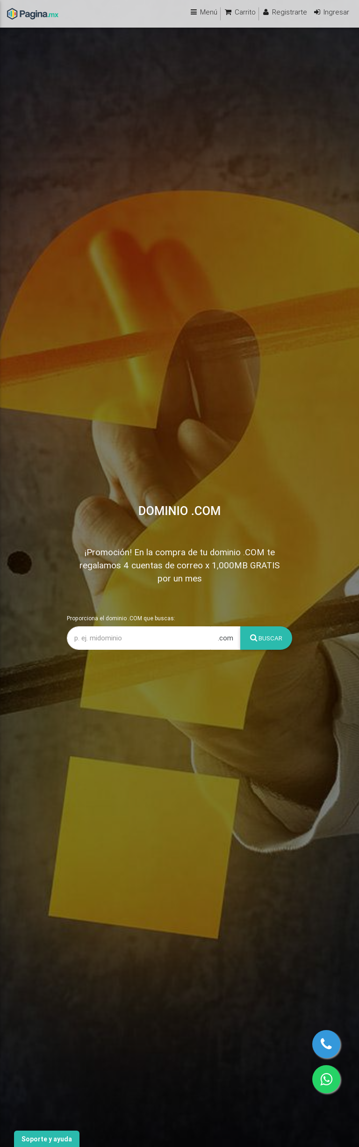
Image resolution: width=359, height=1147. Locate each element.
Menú (203, 11)
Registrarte (284, 11)
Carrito (239, 11)
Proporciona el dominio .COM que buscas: (121, 618)
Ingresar (331, 11)
